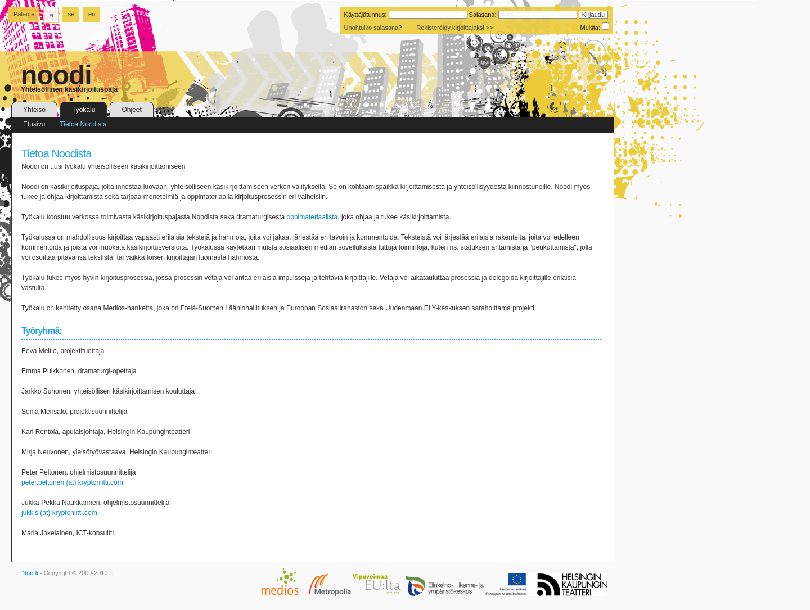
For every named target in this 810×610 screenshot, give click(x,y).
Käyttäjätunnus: (365, 14)
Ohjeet (131, 110)
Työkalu (83, 110)
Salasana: (483, 14)
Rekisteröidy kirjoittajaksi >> (454, 27)
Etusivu (34, 124)
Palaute (24, 14)
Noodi (30, 573)
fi (51, 14)
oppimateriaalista (312, 217)
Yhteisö (34, 110)
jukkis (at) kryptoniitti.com (59, 513)
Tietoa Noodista (83, 124)
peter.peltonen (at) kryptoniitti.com (72, 482)
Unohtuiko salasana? (373, 27)
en (91, 14)
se (71, 14)
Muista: (590, 27)
